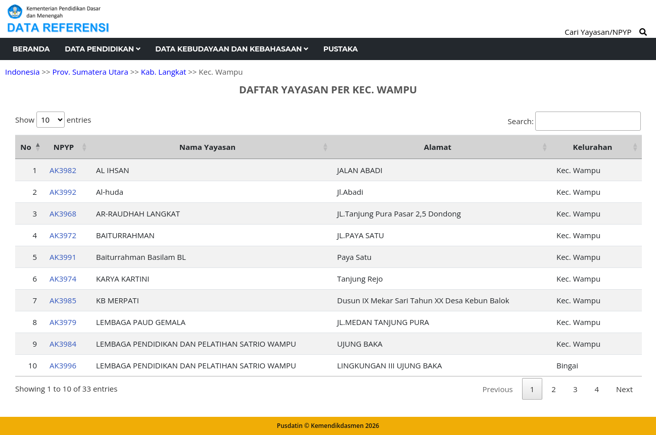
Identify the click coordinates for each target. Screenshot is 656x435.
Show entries (53, 120)
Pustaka (340, 48)
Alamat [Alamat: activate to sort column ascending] (437, 147)
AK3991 (63, 257)
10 (32, 365)
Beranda (31, 48)
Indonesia (22, 72)
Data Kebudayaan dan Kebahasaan (231, 48)
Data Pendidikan (102, 48)
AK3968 (63, 213)
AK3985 (63, 300)
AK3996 (63, 365)
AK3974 (63, 279)
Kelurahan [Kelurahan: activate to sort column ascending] (593, 147)
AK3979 (63, 322)
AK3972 (63, 235)
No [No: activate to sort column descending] (25, 147)
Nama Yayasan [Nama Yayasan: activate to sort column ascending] (207, 147)
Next (624, 389)
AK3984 (63, 344)
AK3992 (63, 192)
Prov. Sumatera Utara (90, 72)
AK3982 (63, 170)
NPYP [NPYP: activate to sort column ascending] (64, 147)
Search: (574, 121)
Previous (498, 389)
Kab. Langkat (163, 72)
